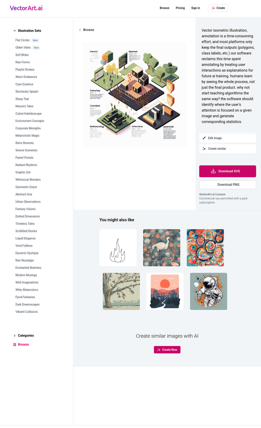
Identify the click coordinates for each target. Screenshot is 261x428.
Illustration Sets (29, 31)
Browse (164, 8)
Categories (26, 335)
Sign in (195, 8)
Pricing (180, 8)
